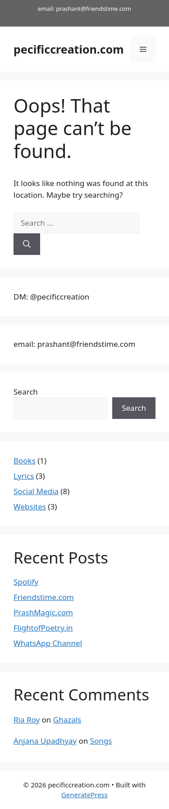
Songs (101, 741)
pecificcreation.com (69, 49)
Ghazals (67, 719)
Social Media (36, 491)
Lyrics (24, 476)
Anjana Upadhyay (45, 741)
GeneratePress (84, 794)
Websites (30, 506)
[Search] (27, 244)
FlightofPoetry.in (43, 628)
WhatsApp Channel (48, 643)
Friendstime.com (44, 597)
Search (26, 391)
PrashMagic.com (43, 612)
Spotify (26, 582)
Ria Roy (27, 719)
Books (25, 460)
